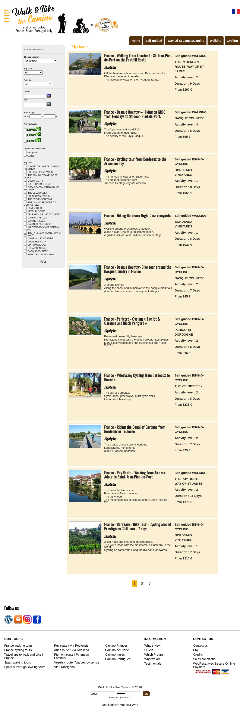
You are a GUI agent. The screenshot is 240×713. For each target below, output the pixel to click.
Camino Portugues (117, 659)
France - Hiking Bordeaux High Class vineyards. (137, 215)
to (42, 116)
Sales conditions (204, 659)
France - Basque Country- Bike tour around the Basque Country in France (137, 269)
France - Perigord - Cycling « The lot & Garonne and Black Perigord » (132, 321)
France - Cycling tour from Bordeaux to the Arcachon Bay (135, 161)
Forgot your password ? (120, 697)
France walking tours (18, 645)
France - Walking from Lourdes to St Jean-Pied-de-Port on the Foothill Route (138, 58)
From (26, 116)
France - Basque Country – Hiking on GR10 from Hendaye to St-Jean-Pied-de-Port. (134, 114)
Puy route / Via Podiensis (71, 645)
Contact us (200, 645)
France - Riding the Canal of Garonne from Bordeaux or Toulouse (134, 429)
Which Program (154, 654)
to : (25, 100)
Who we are (152, 659)
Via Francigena (64, 667)
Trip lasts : (29, 68)
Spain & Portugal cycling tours (24, 667)
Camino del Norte (117, 650)
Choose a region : (32, 57)
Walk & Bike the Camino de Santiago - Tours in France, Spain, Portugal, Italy (59, 17)
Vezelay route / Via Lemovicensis (76, 662)
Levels (148, 650)
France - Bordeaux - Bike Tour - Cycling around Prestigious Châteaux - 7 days (137, 526)
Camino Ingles (115, 654)
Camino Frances (116, 645)
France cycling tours (18, 650)
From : (27, 92)
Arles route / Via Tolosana (71, 650)
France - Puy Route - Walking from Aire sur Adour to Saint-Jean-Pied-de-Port (134, 475)
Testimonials (152, 663)
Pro (195, 650)
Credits (198, 654)
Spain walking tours (17, 662)
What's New (152, 645)
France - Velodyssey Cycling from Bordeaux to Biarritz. (137, 377)
